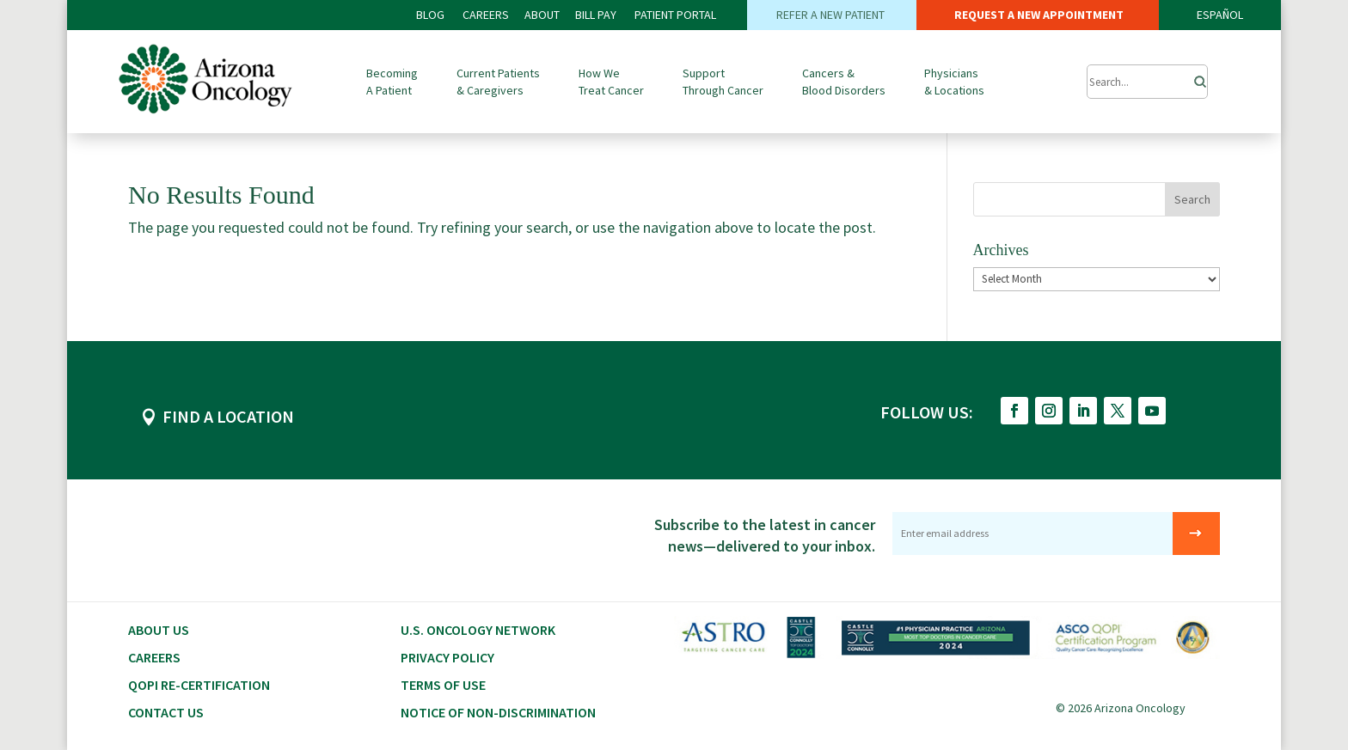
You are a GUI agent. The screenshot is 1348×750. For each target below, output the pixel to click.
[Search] (1195, 77)
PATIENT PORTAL (675, 14)
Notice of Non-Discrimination (498, 712)
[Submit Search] (1147, 81)
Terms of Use (443, 684)
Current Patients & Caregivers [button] (498, 81)
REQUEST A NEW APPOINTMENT (1038, 14)
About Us (158, 629)
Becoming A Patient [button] (392, 81)
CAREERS (486, 14)
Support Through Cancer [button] (723, 81)
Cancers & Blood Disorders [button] (843, 81)
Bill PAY (595, 14)
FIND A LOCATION (228, 416)
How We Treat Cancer (611, 81)
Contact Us (166, 712)
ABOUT (542, 14)
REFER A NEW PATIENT (831, 14)
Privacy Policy (447, 657)
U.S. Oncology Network (478, 629)
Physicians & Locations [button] (954, 81)
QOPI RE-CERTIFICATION (199, 684)
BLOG (431, 14)
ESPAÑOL (1220, 14)
